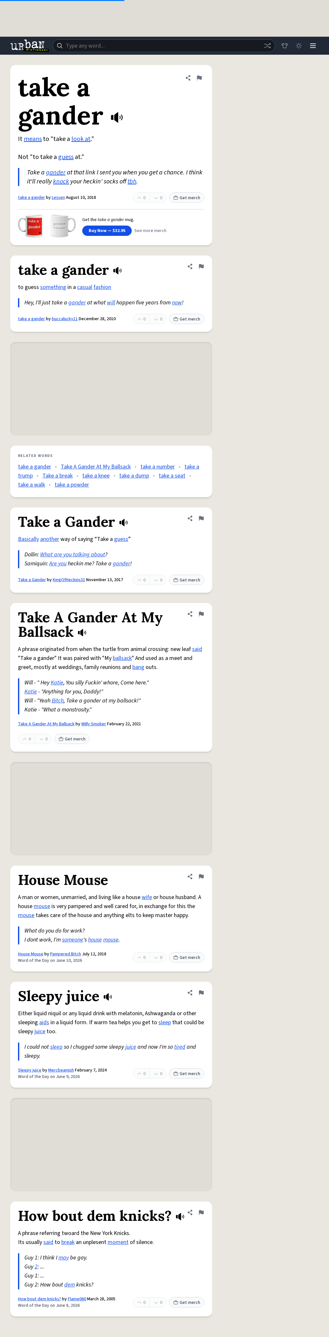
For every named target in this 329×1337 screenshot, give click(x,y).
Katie (57, 683)
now (177, 303)
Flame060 (77, 1299)
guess (66, 157)
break (68, 1242)
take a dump (134, 476)
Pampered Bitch (65, 954)
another (49, 539)
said (197, 649)
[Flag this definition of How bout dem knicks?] (201, 1212)
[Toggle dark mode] (299, 45)
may (63, 1258)
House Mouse (30, 954)
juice (39, 1031)
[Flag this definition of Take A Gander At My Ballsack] (201, 614)
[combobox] (164, 45)
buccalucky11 (65, 319)
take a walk (31, 485)
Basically (28, 539)
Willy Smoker (93, 724)
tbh (132, 181)
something (53, 287)
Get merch (186, 198)
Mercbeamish (61, 1070)
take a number (157, 467)
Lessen (58, 197)
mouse (42, 906)
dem (69, 1285)
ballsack (122, 658)
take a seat (172, 476)
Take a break (57, 476)
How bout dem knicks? (39, 1299)
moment (118, 1242)
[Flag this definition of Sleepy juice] (201, 993)
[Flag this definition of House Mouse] (201, 876)
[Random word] (267, 46)
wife (147, 897)
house (95, 940)
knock (61, 181)
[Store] (284, 45)
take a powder (72, 485)
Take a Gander (32, 580)
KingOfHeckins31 (69, 580)
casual (84, 287)
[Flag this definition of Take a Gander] (201, 518)
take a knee (96, 476)
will (111, 303)
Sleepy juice (29, 1070)
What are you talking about (72, 555)
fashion (102, 287)
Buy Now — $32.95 (107, 230)
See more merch (150, 230)
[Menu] (313, 45)
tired (179, 1047)
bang (138, 667)
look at (81, 139)
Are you (58, 564)
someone (72, 940)
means (33, 139)
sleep (164, 1022)
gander (56, 172)
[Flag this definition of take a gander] (199, 78)
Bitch (58, 701)
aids (44, 1022)
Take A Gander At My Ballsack (96, 467)
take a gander (31, 197)
